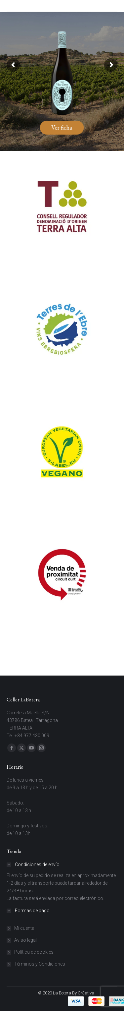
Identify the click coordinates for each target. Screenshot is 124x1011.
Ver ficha (62, 127)
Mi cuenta (24, 928)
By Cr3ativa (83, 992)
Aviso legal (25, 940)
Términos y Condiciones (39, 964)
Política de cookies (34, 952)
